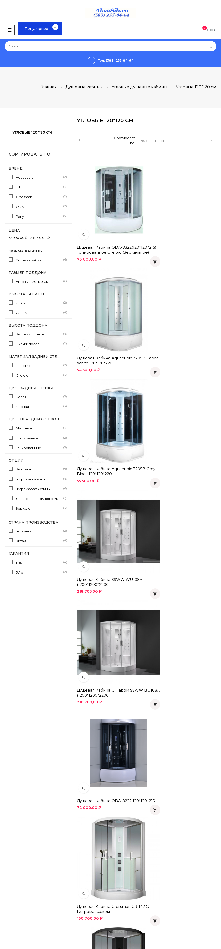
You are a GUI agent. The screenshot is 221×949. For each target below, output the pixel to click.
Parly (39, 216)
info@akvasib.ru (15, 858)
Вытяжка (39, 469)
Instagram (121, 912)
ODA (39, 206)
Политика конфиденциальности (140, 819)
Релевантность (178, 140)
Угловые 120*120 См (39, 281)
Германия (39, 531)
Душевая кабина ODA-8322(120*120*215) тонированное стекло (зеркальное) (109, 234)
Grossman (39, 196)
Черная (39, 406)
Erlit (39, 187)
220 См (39, 312)
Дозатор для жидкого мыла (39, 498)
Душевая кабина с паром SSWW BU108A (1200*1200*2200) (110, 423)
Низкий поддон (39, 343)
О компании (123, 837)
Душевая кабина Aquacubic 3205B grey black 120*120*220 (106, 329)
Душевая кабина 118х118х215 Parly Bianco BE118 (182, 613)
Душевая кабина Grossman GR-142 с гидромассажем (108, 518)
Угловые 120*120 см (32, 132)
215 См (39, 302)
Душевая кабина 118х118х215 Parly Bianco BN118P (110, 708)
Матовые (39, 428)
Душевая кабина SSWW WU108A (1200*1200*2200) (181, 329)
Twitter (118, 903)
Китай (39, 540)
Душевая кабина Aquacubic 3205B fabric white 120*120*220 (180, 234)
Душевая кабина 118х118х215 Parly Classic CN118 (182, 708)
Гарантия (121, 828)
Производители (16, 895)
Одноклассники (126, 878)
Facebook (121, 895)
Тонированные (39, 447)
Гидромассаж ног (39, 479)
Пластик (39, 365)
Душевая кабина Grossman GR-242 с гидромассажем (180, 518)
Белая (39, 396)
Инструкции (12, 886)
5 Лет (39, 572)
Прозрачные (39, 438)
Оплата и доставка (129, 811)
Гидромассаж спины (39, 488)
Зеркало (39, 508)
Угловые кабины (39, 259)
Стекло (39, 375)
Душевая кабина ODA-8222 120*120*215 (176, 423)
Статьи (8, 878)
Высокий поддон (39, 334)
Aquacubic (39, 177)
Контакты (121, 845)
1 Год (39, 562)
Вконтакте (122, 886)
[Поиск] (110, 46)
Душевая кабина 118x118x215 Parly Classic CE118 (110, 613)
